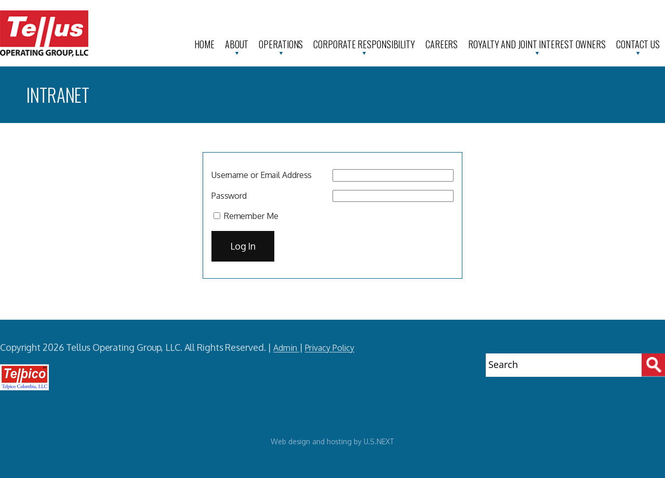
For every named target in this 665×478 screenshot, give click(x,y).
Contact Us (638, 44)
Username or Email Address (261, 175)
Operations (281, 44)
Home (204, 44)
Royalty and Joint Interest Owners (537, 44)
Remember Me (246, 216)
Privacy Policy (330, 348)
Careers (441, 44)
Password (229, 195)
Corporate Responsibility (364, 44)
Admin (286, 348)
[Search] (653, 365)
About (237, 44)
